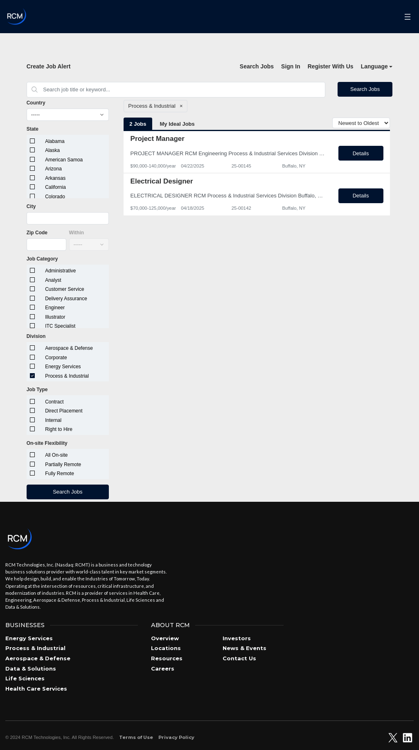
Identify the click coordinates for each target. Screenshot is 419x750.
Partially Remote (63, 464)
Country (36, 103)
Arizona (53, 169)
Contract (54, 402)
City (31, 206)
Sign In (290, 66)
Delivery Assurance (66, 298)
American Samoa (64, 160)
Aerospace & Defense (69, 348)
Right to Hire (58, 429)
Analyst (53, 280)
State (32, 129)
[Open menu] (408, 17)
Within (76, 233)
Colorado (55, 196)
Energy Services (63, 366)
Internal (53, 420)
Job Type (37, 389)
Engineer (55, 307)
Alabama (54, 141)
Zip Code (37, 233)
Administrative (60, 271)
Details (361, 153)
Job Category (42, 259)
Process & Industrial (67, 376)
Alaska (52, 150)
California (55, 187)
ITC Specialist (60, 326)
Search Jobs (257, 66)
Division (36, 336)
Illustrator (55, 317)
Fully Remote (59, 473)
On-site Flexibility (47, 443)
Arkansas (55, 178)
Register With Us (331, 66)
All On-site (56, 455)
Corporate (56, 357)
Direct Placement (63, 411)
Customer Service (64, 289)
